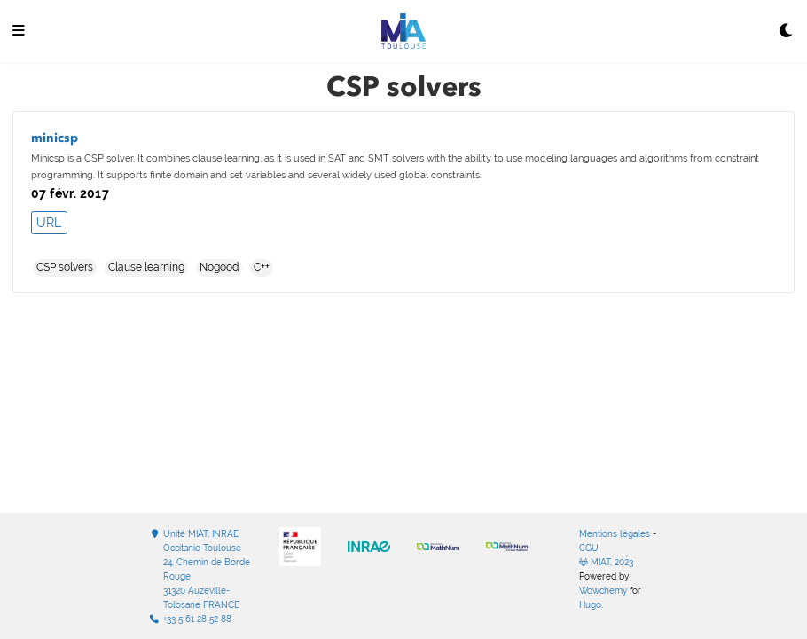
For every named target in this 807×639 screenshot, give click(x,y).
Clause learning (146, 267)
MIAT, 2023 (606, 562)
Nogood (219, 267)
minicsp (54, 138)
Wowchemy (603, 591)
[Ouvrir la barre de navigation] (18, 31)
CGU (589, 548)
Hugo (590, 605)
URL (48, 223)
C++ (262, 267)
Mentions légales (614, 534)
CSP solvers (64, 267)
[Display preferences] (787, 31)
